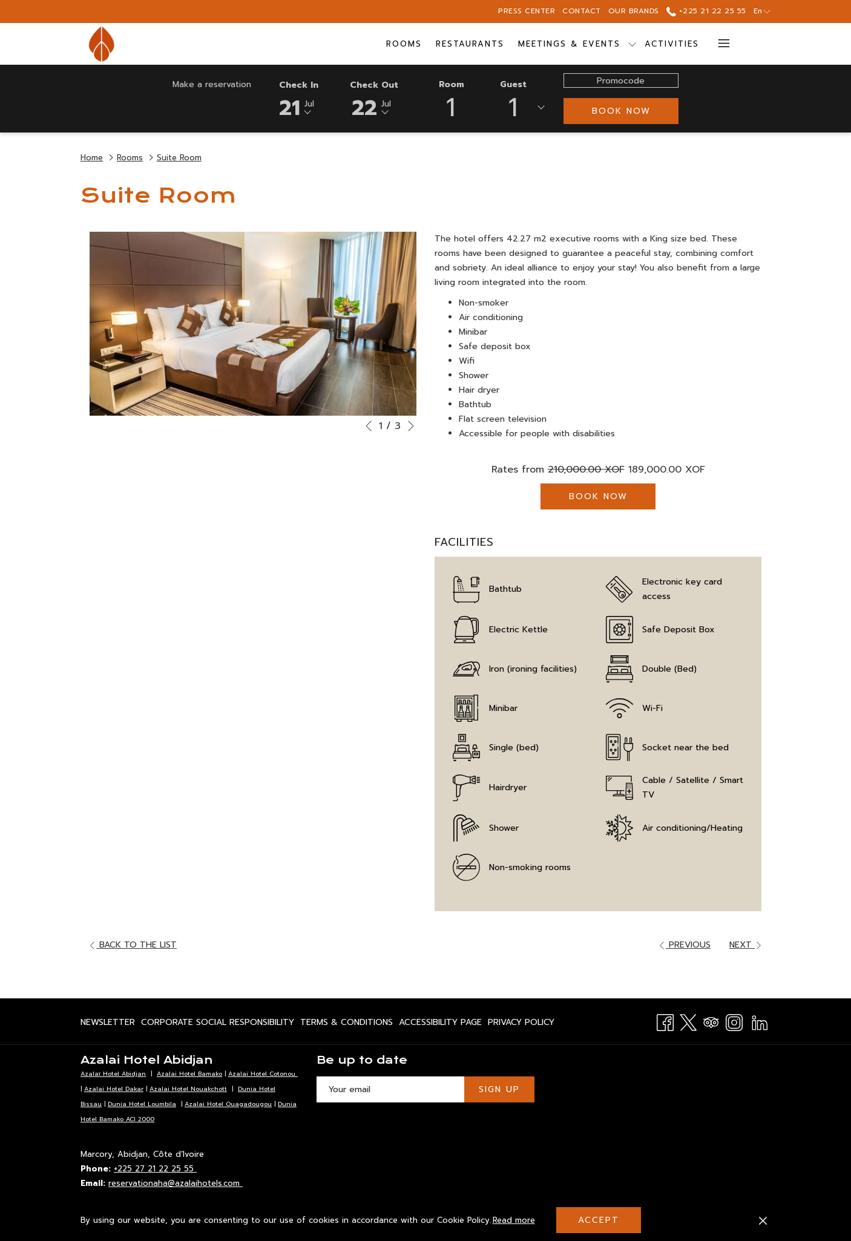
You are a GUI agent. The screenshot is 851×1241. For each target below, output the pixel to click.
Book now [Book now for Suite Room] (598, 496)
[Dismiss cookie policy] (762, 1220)
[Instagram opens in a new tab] (734, 1021)
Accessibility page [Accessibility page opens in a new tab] (440, 1024)
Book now (621, 111)
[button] (299, 98)
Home (91, 157)
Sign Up (499, 1089)
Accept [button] (598, 1220)
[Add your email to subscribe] (390, 1089)
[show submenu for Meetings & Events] (632, 44)
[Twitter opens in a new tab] (688, 1021)
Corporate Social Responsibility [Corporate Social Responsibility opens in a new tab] (217, 1024)
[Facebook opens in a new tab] (665, 1021)
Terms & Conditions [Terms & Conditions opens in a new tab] (346, 1024)
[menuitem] (404, 44)
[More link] (719, 44)
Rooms (130, 157)
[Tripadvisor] (711, 1021)
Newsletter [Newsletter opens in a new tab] (107, 1024)
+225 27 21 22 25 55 (155, 1168)
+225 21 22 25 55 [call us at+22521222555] (706, 10)
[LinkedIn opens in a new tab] (759, 1021)
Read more (515, 1221)
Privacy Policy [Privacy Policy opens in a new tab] (521, 1024)
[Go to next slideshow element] (411, 426)
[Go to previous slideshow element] (368, 426)
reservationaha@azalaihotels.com (175, 1183)
